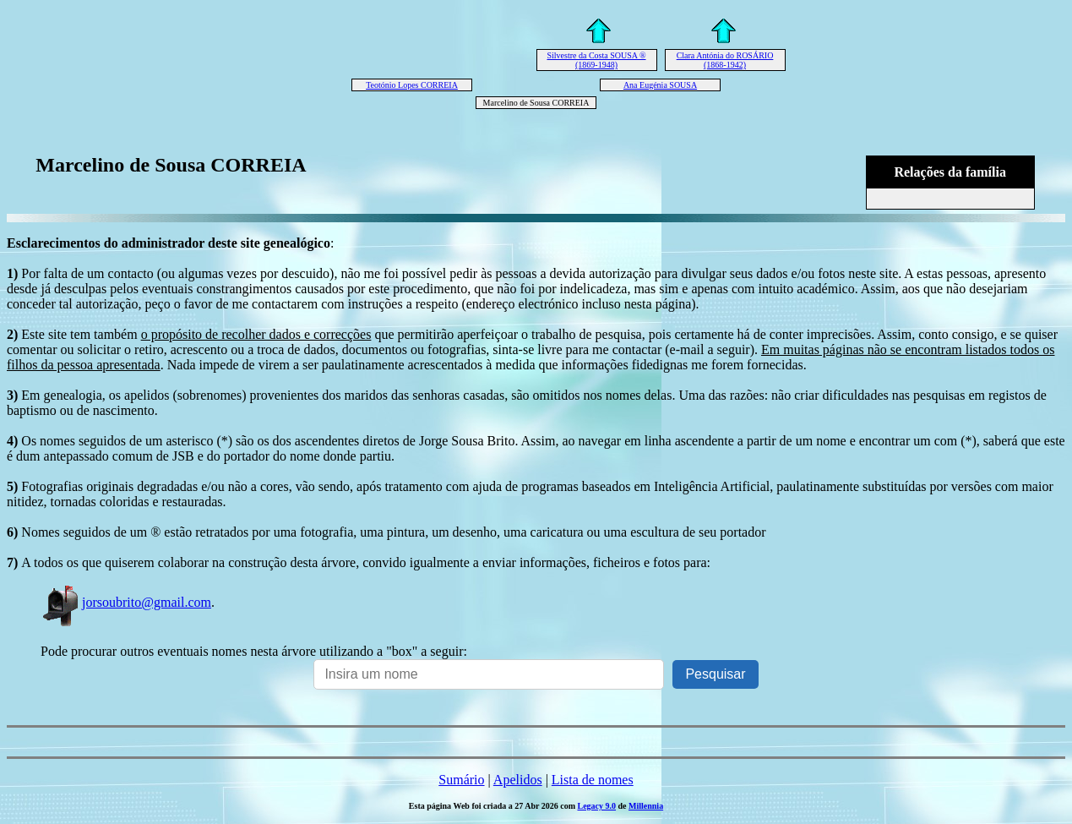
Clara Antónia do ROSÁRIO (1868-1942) (725, 60)
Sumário (461, 779)
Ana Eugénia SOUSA (660, 85)
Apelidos (517, 779)
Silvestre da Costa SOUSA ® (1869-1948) (596, 60)
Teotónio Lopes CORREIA (412, 85)
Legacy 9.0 (596, 805)
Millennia (646, 805)
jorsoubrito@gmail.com (126, 602)
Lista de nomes (593, 779)
